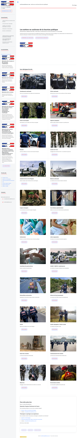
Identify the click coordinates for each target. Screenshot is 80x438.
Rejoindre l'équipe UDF (6, 184)
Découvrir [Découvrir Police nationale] (54, 96)
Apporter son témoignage (25, 417)
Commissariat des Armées (56, 353)
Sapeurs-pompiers (54, 120)
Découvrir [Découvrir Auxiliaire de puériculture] (24, 271)
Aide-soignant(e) (54, 237)
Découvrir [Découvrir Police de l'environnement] (54, 300)
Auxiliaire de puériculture (26, 266)
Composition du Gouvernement (6, 54)
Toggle (18, 3)
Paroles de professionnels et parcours (8, 180)
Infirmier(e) (23, 237)
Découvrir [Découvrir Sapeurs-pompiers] (54, 125)
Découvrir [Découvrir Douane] (24, 154)
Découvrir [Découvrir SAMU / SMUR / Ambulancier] (54, 271)
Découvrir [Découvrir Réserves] (24, 387)
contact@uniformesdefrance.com (30, 411)
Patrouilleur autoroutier (26, 295)
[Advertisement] (48, 16)
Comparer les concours (27, 37)
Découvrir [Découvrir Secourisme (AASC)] (54, 387)
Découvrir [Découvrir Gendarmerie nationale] (24, 96)
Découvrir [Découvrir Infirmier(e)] (24, 242)
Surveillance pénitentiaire (56, 207)
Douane (22, 149)
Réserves (22, 382)
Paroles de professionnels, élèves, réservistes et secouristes (31, 419)
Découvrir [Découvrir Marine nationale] (54, 183)
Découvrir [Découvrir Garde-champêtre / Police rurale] (54, 329)
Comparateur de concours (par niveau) (8, 21)
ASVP (21, 324)
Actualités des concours (42, 37)
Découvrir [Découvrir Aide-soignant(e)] (54, 242)
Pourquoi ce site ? (5, 177)
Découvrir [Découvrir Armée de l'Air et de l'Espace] (24, 183)
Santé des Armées (24, 353)
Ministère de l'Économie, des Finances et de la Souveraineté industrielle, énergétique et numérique (8, 109)
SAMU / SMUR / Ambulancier (57, 266)
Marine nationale (54, 178)
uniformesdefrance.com (45, 435)
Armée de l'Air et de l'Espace (27, 178)
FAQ (3, 181)
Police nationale (54, 91)
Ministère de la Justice (7, 92)
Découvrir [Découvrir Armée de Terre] (54, 154)
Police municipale (24, 120)
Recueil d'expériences (6, 30)
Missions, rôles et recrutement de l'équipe (28, 410)
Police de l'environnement (56, 295)
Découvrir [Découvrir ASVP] (24, 329)
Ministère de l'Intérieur (8, 77)
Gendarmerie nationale (25, 91)
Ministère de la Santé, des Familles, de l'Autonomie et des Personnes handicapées (7, 131)
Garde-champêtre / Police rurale (58, 324)
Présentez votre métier (7, 28)
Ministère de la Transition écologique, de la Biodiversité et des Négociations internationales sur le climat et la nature (8, 151)
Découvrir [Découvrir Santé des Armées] (24, 358)
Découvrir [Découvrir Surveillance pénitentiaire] (54, 212)
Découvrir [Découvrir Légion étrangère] (24, 212)
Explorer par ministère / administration (7, 42)
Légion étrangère (24, 207)
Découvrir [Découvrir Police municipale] (24, 125)
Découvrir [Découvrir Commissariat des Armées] (54, 358)
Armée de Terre (54, 149)
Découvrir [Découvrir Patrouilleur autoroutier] (24, 300)
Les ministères (6, 165)
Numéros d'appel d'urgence (6, 183)
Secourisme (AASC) (55, 382)
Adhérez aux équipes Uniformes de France (6, 26)
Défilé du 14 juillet (5, 186)
